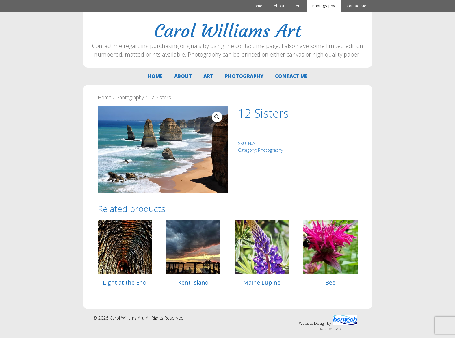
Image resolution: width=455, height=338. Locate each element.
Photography (323, 5)
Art (298, 5)
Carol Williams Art (227, 31)
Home (257, 5)
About (279, 5)
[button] (217, 117)
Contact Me (356, 5)
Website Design (312, 323)
